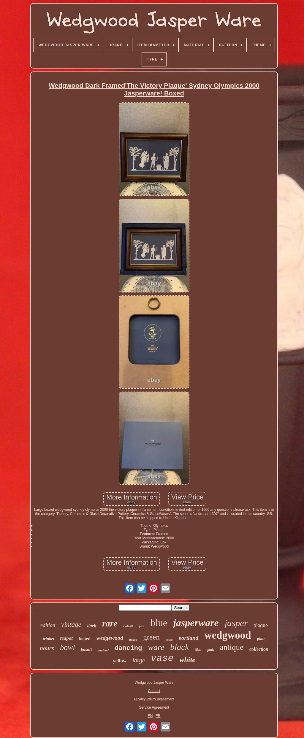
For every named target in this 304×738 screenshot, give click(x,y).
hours (47, 648)
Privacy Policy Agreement (154, 699)
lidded (133, 639)
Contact (154, 691)
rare (110, 623)
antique (231, 647)
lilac (198, 649)
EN (150, 716)
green (151, 637)
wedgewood (109, 638)
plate (261, 639)
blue (159, 623)
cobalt (128, 626)
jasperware (196, 622)
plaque (261, 625)
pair (142, 626)
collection (258, 649)
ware (156, 647)
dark (91, 625)
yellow (119, 661)
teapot (66, 638)
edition (47, 625)
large (138, 660)
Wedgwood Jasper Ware (154, 682)
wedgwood (227, 635)
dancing (128, 648)
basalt (86, 649)
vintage (71, 624)
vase (162, 658)
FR (158, 716)
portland (189, 638)
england (103, 650)
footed (85, 638)
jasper (236, 623)
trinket (48, 639)
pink (210, 650)
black (179, 647)
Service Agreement (154, 707)
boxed (169, 639)
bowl (67, 647)
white (187, 660)
